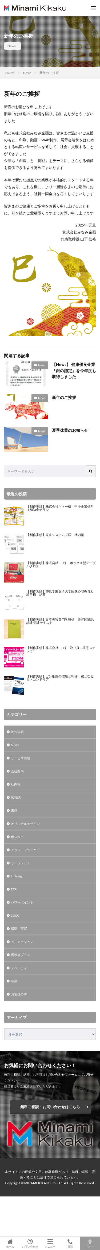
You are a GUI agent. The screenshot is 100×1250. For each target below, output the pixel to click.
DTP (14, 889)
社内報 (16, 784)
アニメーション (22, 942)
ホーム (10, 1243)
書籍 (14, 811)
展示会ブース (20, 955)
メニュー (50, 1243)
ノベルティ (19, 968)
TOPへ (90, 1243)
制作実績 (17, 732)
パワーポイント (22, 902)
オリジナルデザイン (25, 824)
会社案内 (17, 771)
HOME (10, 73)
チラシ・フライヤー (25, 850)
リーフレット (20, 863)
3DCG (15, 915)
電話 (70, 1243)
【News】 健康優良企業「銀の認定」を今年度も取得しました (74, 370)
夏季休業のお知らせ (70, 430)
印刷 (14, 981)
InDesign (17, 876)
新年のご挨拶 (49, 73)
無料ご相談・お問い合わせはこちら (50, 1106)
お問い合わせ (30, 1243)
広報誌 (16, 797)
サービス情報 (20, 758)
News (11, 46)
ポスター (17, 837)
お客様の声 (19, 994)
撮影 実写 (19, 929)
